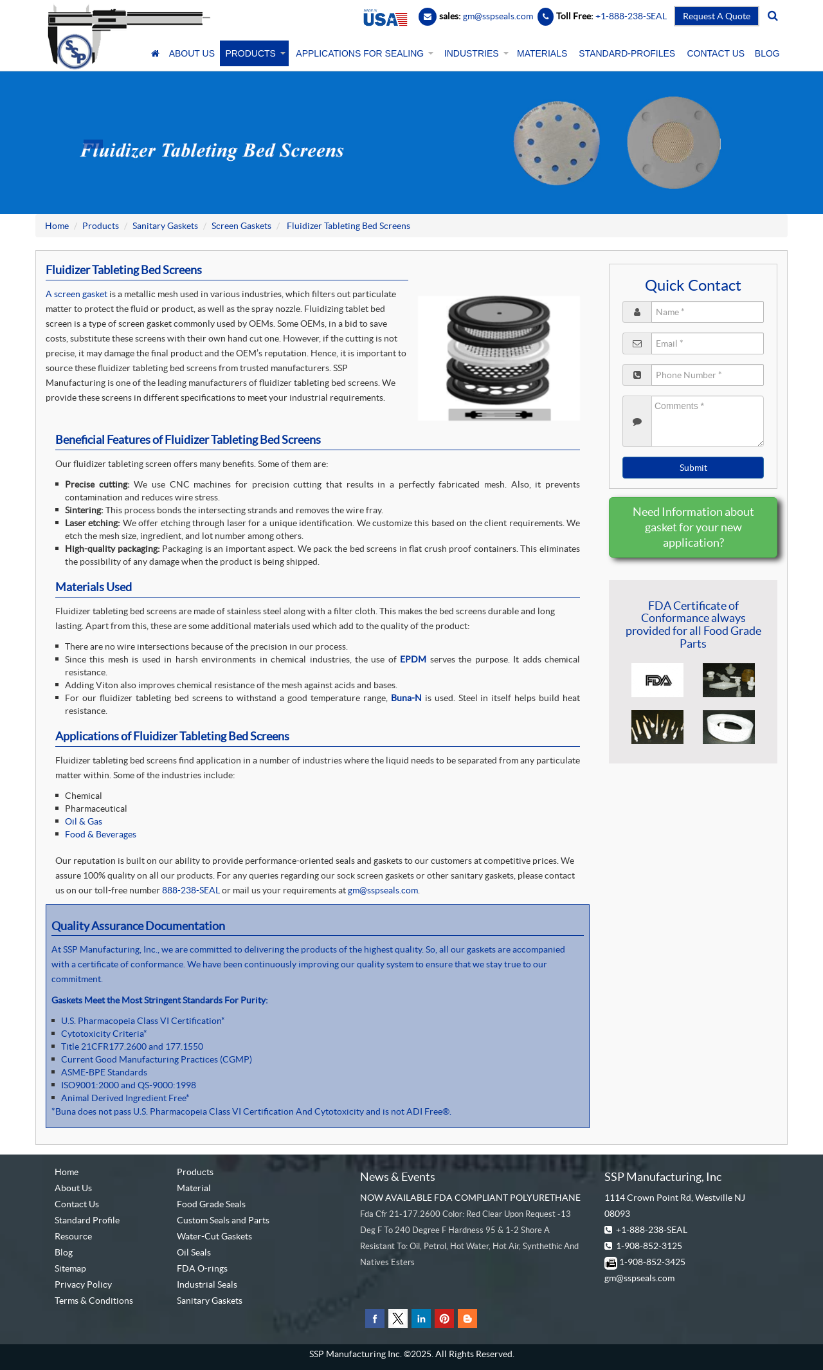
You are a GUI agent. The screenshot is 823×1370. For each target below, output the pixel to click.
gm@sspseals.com (383, 890)
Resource (73, 1236)
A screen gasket (76, 294)
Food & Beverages (100, 834)
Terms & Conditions (94, 1300)
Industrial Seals (207, 1284)
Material (194, 1188)
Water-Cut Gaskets (214, 1236)
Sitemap (70, 1268)
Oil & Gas (83, 821)
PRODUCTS (254, 53)
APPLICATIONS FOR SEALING (363, 53)
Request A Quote (716, 16)
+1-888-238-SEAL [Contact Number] (630, 16)
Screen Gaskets (241, 226)
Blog (64, 1252)
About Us (73, 1188)
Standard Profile (87, 1220)
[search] (772, 16)
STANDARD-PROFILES (627, 53)
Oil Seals (194, 1252)
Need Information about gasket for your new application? (693, 527)
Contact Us (77, 1204)
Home (57, 226)
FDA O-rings (202, 1268)
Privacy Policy (83, 1284)
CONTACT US (716, 53)
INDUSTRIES (475, 53)
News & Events (397, 1176)
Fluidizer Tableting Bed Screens (347, 226)
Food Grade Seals (211, 1204)
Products (100, 226)
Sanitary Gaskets (165, 226)
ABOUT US (192, 53)
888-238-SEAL (192, 890)
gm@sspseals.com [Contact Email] (498, 16)
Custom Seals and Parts (223, 1220)
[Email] (427, 16)
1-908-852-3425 (652, 1262)
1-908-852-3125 (649, 1246)
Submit (693, 467)
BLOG (767, 53)
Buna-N (406, 698)
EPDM (413, 659)
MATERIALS (542, 53)
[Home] (155, 53)
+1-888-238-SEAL (651, 1230)
